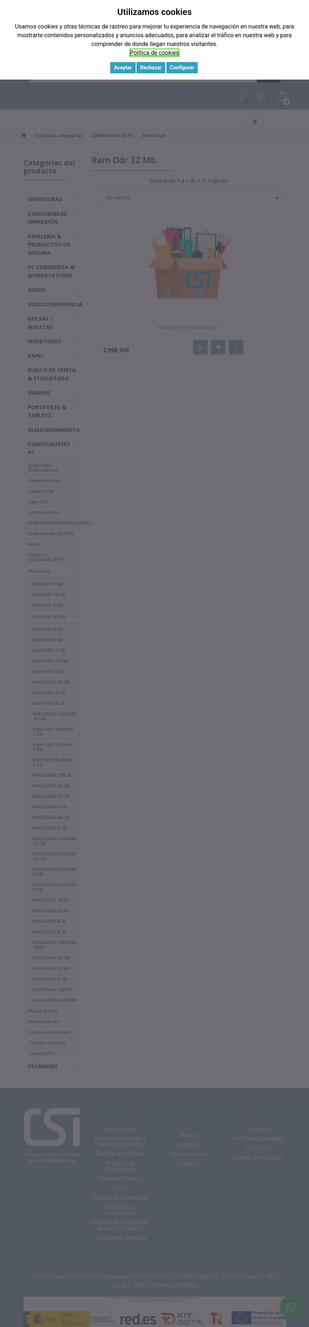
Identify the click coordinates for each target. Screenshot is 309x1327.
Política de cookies (154, 52)
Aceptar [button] (123, 67)
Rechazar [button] (151, 67)
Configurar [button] (182, 67)
